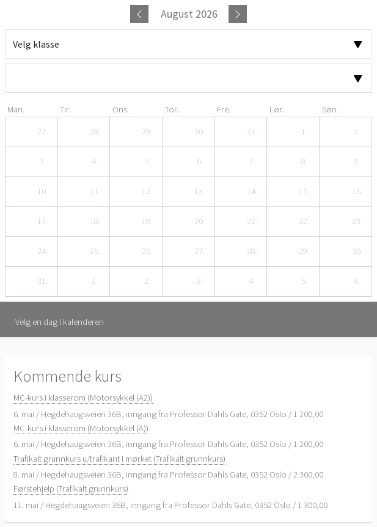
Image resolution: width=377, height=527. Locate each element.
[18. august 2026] (94, 221)
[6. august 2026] (199, 161)
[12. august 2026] (147, 191)
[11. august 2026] (94, 191)
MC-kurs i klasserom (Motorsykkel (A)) (80, 428)
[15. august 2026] (304, 191)
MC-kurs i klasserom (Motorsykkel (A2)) (83, 397)
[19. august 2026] (147, 221)
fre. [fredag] (223, 109)
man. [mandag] (15, 109)
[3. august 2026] (42, 161)
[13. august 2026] (199, 191)
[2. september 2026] (147, 281)
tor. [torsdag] (171, 109)
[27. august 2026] (199, 251)
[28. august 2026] (251, 251)
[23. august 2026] (357, 221)
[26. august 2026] (147, 251)
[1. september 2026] (94, 281)
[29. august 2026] (304, 251)
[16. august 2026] (357, 191)
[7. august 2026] (251, 161)
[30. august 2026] (357, 251)
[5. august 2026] (147, 161)
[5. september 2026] (304, 281)
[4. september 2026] (251, 281)
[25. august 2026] (94, 251)
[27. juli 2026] (42, 132)
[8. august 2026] (304, 161)
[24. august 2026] (42, 251)
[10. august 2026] (42, 191)
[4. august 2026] (94, 161)
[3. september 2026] (199, 281)
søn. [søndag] (330, 109)
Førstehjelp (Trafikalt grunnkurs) (70, 488)
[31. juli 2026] (251, 132)
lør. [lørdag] (276, 109)
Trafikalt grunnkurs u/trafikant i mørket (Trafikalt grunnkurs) (119, 458)
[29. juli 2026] (147, 132)
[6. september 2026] (357, 281)
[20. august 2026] (199, 221)
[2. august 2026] (357, 132)
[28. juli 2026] (94, 132)
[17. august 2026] (42, 221)
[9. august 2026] (357, 161)
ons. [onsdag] (120, 109)
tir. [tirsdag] (65, 109)
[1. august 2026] (304, 132)
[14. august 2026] (251, 191)
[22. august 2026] (304, 221)
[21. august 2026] (251, 221)
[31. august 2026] (42, 281)
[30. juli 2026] (199, 132)
